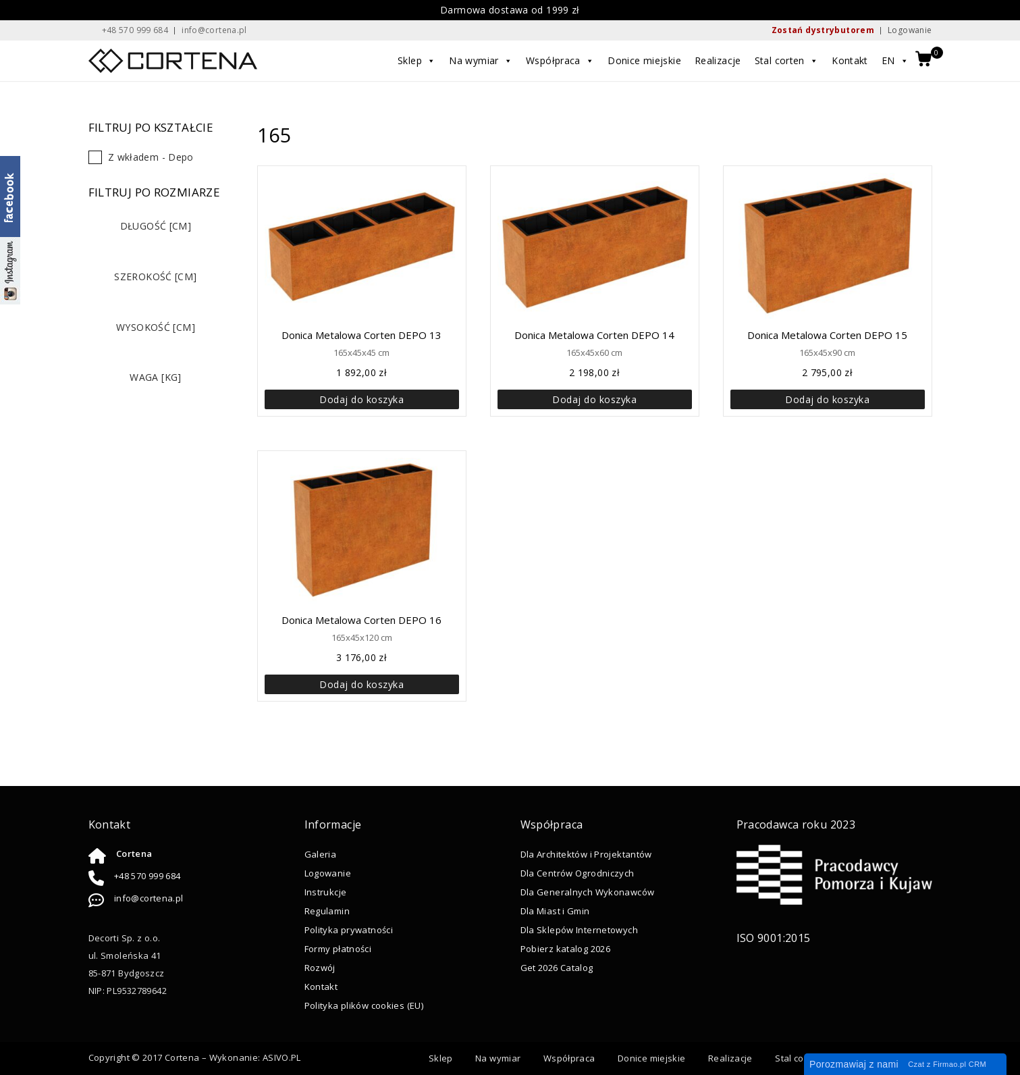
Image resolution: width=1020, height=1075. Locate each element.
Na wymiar (481, 60)
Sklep (417, 60)
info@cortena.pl (149, 898)
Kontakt (850, 60)
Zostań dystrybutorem (823, 30)
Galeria (320, 854)
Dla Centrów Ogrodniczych (577, 873)
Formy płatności (338, 949)
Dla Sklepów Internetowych (579, 930)
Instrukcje (325, 892)
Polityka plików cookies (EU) (364, 1005)
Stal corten (787, 60)
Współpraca (561, 60)
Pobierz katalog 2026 (565, 949)
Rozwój (319, 968)
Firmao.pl (949, 1064)
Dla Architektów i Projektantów (586, 854)
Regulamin (327, 911)
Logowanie (910, 30)
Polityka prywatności (349, 930)
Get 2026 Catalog (556, 968)
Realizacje (718, 60)
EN (895, 60)
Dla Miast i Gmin (555, 911)
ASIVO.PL (282, 1057)
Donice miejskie (645, 60)
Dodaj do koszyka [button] (361, 399)
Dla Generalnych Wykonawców (587, 892)
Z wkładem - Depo (151, 157)
